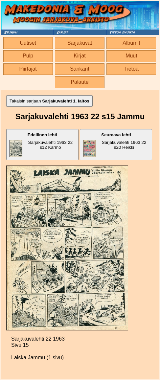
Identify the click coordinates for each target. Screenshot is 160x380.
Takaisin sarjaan (49, 101)
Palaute (79, 82)
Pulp (28, 55)
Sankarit (79, 69)
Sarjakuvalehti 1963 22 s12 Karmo (41, 144)
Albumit (131, 43)
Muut (131, 55)
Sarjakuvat (79, 43)
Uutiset (28, 43)
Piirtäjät (27, 69)
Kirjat (79, 55)
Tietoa (131, 69)
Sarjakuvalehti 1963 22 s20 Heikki (114, 144)
